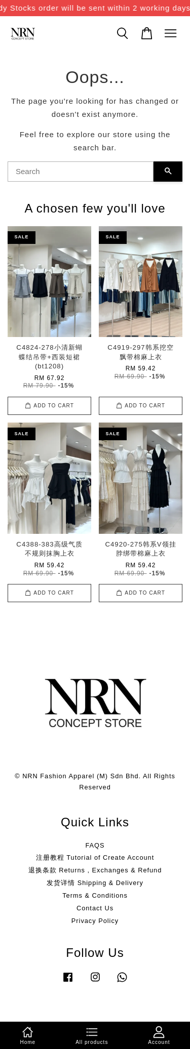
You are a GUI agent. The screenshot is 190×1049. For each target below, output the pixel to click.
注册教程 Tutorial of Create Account (95, 857)
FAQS (94, 845)
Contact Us (95, 908)
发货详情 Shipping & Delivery (95, 883)
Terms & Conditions (95, 895)
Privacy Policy (95, 921)
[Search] (81, 171)
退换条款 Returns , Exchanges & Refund (95, 870)
